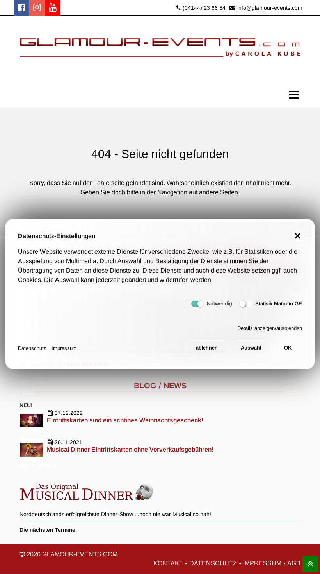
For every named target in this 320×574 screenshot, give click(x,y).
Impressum (64, 352)
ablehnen (206, 352)
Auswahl (250, 352)
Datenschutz (32, 352)
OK (288, 352)
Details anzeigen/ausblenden (269, 332)
